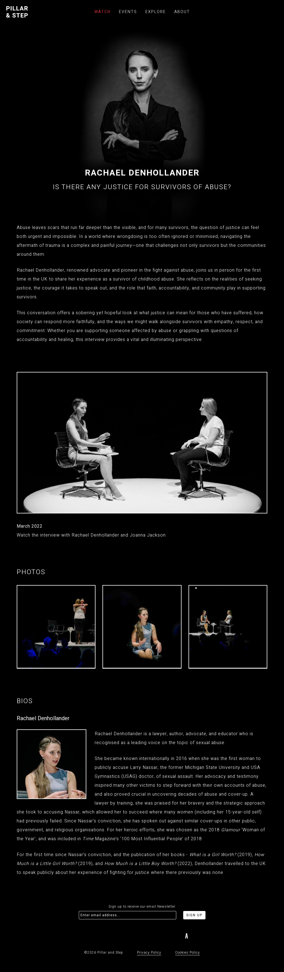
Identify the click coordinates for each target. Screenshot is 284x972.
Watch (102, 12)
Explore (155, 12)
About (182, 12)
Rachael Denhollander (43, 718)
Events (128, 12)
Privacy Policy (149, 952)
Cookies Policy (187, 952)
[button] (274, 628)
